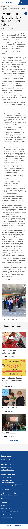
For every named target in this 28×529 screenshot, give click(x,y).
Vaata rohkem (14, 440)
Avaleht (3, 6)
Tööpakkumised (5, 514)
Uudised (9, 6)
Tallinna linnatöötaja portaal (8, 511)
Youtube (10, 494)
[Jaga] (25, 13)
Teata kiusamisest (6, 517)
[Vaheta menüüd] (25, 2)
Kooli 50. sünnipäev (6, 508)
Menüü (3, 505)
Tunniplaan (4, 502)
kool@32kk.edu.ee (6, 467)
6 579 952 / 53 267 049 (7, 464)
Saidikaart (18, 525)
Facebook (3, 494)
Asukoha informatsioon (7, 470)
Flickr (15, 494)
